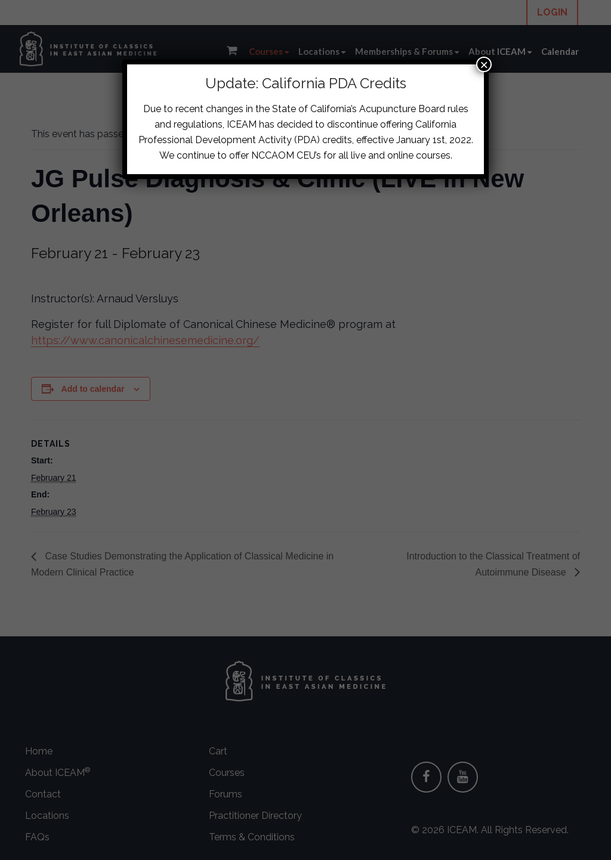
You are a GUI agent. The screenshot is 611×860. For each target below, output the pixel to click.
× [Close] (484, 64)
